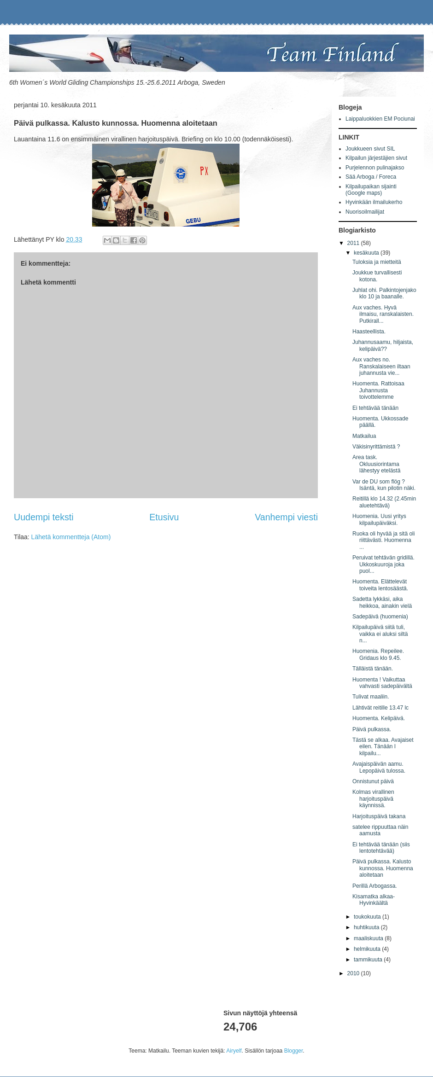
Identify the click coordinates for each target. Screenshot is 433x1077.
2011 (354, 243)
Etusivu (164, 517)
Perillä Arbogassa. (374, 886)
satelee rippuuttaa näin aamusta (380, 830)
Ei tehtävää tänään (375, 408)
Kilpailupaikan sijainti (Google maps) (371, 189)
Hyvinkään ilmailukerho (373, 202)
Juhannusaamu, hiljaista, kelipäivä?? (382, 345)
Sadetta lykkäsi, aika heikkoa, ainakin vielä (382, 602)
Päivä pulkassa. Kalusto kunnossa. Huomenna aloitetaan (382, 868)
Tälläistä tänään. (372, 668)
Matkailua (364, 436)
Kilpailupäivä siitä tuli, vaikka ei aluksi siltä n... (380, 634)
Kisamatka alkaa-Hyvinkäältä (373, 899)
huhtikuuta (367, 927)
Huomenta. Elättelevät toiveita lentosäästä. (380, 584)
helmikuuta (368, 949)
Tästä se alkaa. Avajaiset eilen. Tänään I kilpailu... (383, 747)
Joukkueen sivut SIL (370, 149)
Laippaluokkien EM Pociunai (380, 119)
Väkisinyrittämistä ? (376, 446)
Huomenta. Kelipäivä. (378, 718)
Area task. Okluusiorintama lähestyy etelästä (376, 464)
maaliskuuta (369, 938)
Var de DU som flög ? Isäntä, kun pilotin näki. (383, 484)
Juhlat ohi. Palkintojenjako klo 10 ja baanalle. (384, 293)
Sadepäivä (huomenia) (380, 616)
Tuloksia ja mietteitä (376, 262)
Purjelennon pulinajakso (374, 167)
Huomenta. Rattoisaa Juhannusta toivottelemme (378, 390)
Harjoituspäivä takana (378, 816)
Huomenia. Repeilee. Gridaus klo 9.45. (378, 654)
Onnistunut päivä (373, 781)
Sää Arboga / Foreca (370, 177)
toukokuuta (368, 917)
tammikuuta (369, 959)
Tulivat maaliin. (370, 696)
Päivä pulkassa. (371, 729)
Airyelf (233, 1051)
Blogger (293, 1051)
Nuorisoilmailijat (364, 212)
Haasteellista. (369, 331)
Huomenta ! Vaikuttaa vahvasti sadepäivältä (382, 682)
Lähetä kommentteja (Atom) (71, 537)
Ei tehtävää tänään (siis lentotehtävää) (381, 847)
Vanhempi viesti (286, 517)
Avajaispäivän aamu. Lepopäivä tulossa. (378, 767)
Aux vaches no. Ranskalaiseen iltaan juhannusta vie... (381, 366)
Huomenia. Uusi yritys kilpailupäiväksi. (379, 519)
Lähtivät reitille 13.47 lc (380, 707)
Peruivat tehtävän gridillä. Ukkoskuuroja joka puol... (383, 564)
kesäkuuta (367, 253)
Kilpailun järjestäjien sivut (376, 158)
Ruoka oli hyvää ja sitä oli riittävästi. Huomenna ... (383, 540)
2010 (354, 973)
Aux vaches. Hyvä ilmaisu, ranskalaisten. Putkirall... (383, 314)
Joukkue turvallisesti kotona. (377, 275)
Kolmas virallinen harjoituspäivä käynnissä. (373, 799)
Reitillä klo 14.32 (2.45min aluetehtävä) (384, 501)
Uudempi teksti (44, 517)
